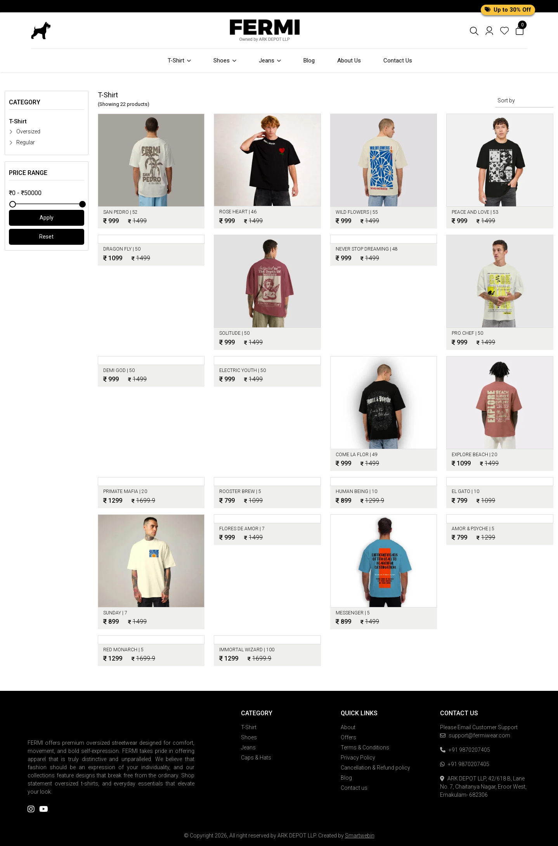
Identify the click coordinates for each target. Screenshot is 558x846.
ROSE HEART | (237, 212)
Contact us (354, 788)
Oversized (24, 131)
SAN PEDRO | (120, 212)
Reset (46, 237)
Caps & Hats (256, 757)
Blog (309, 60)
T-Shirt (179, 60)
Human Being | (356, 491)
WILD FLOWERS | (357, 212)
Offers (348, 737)
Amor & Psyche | (473, 528)
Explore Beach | (474, 454)
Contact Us (397, 60)
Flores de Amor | (242, 528)
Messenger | (353, 613)
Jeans (270, 60)
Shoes (224, 60)
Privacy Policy (358, 757)
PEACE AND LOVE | (475, 212)
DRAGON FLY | (121, 249)
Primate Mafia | (125, 491)
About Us (349, 60)
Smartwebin (359, 835)
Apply (47, 218)
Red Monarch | (123, 649)
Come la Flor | (357, 454)
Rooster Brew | (240, 491)
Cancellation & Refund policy (375, 768)
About (348, 727)
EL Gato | (465, 491)
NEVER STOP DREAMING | (367, 249)
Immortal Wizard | (246, 649)
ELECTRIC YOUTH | (242, 370)
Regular (22, 142)
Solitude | (234, 333)
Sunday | (115, 613)
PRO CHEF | (467, 333)
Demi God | (119, 370)
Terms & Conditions (365, 747)
